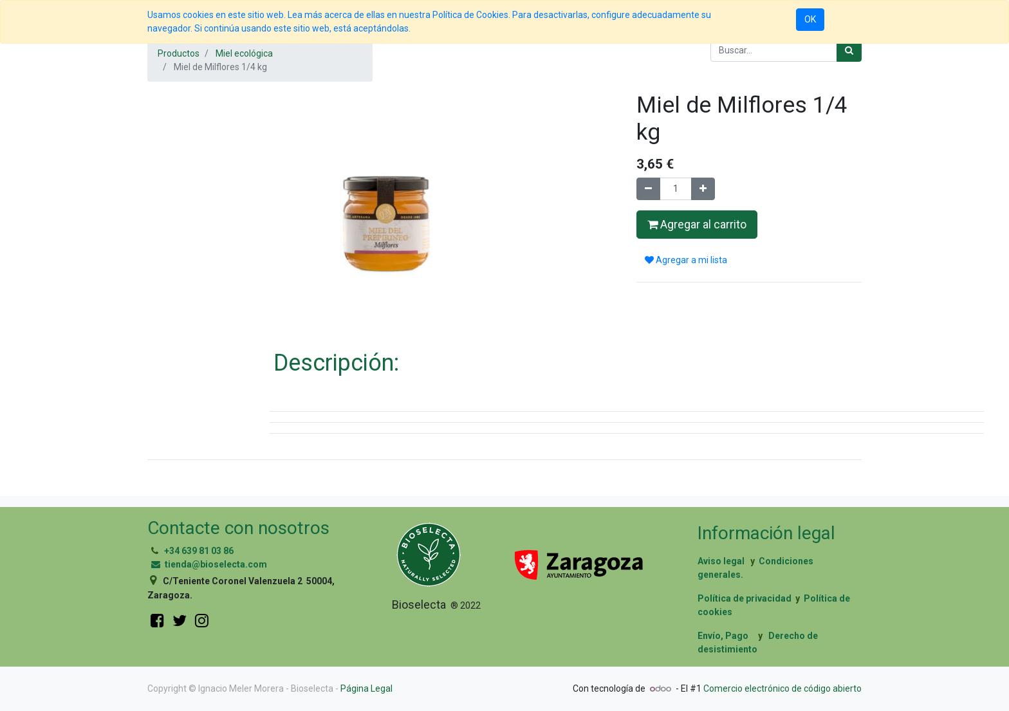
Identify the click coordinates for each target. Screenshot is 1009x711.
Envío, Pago (723, 636)
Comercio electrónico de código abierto (782, 688)
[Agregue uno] (703, 189)
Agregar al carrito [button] (696, 224)
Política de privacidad (744, 598)
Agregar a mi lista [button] (686, 260)
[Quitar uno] (648, 189)
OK (810, 19)
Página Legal (366, 688)
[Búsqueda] (849, 50)
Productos (178, 53)
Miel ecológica (244, 53)
